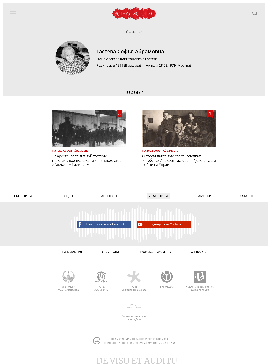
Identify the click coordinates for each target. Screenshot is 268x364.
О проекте (198, 252)
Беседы (66, 196)
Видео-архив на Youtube (159, 224)
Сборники (23, 196)
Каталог (247, 196)
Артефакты (110, 196)
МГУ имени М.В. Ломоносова (68, 281)
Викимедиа (166, 279)
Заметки (203, 196)
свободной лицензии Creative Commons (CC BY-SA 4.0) (140, 343)
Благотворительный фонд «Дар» (134, 310)
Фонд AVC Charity (101, 281)
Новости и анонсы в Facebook (100, 224)
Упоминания (111, 252)
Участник (134, 31)
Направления (72, 252)
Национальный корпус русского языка (199, 281)
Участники (158, 196)
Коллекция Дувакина (155, 252)
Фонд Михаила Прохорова (134, 281)
